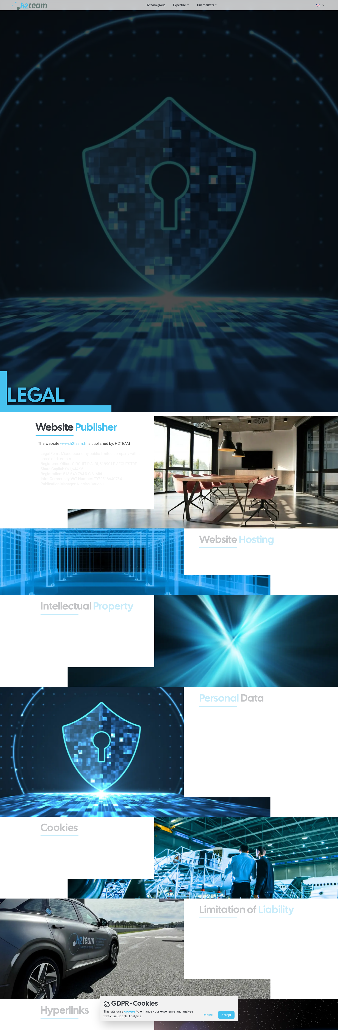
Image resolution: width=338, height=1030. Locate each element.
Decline (208, 1015)
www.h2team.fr (75, 443)
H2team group (155, 5)
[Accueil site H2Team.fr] (29, 5)
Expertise (181, 5)
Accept (226, 1015)
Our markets (207, 5)
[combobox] (321, 5)
